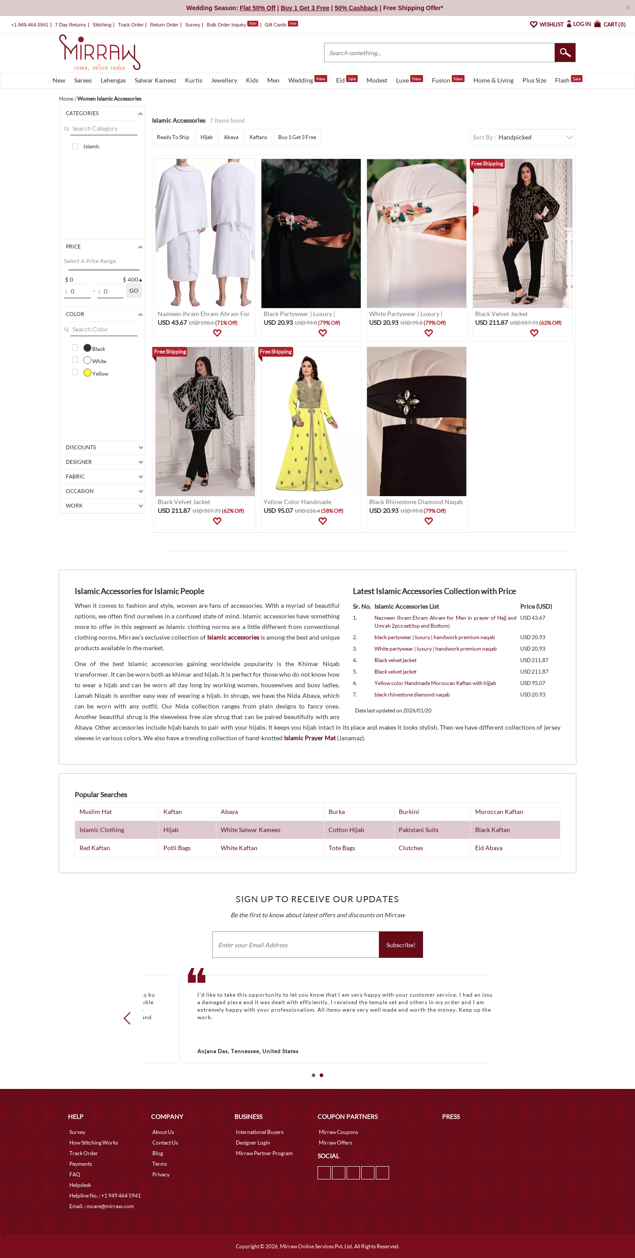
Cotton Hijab (346, 829)
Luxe (409, 79)
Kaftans (258, 137)
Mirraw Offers (335, 1142)
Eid (347, 79)
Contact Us (165, 1142)
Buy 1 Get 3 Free (297, 137)
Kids (252, 80)
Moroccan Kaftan (499, 811)
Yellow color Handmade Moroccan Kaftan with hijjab (435, 683)
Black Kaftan (492, 829)
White (94, 360)
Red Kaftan (94, 847)
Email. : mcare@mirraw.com (101, 1206)
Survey (192, 24)
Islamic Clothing (101, 829)
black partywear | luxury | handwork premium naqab (434, 637)
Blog (157, 1153)
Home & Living (493, 80)
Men (273, 80)
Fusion (448, 79)
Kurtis (193, 80)
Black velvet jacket (395, 660)
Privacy (161, 1174)
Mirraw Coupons (338, 1132)
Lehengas (113, 80)
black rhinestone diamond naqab (412, 694)
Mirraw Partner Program (264, 1153)
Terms (159, 1163)
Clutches (411, 847)
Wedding (307, 79)
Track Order (131, 24)
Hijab (206, 137)
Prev (130, 1018)
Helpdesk (80, 1185)
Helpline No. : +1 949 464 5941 (105, 1195)
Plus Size (534, 80)
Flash (568, 79)
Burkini (409, 811)
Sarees (83, 80)
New (59, 80)
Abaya (231, 137)
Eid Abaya (489, 847)
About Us (163, 1132)
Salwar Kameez (155, 80)
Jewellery (224, 80)
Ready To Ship (173, 137)
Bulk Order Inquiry (226, 24)
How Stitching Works (93, 1142)
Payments (80, 1163)
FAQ (74, 1174)
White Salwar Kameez (250, 829)
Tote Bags (342, 847)
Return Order (164, 24)
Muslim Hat (95, 811)
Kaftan (172, 811)
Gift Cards (281, 24)
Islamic (91, 146)
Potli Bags (177, 847)
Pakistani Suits (418, 829)
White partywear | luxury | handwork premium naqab (435, 648)
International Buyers (259, 1132)
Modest (377, 80)
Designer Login (253, 1142)
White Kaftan (239, 847)
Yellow (95, 373)
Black (94, 348)
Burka (337, 811)
